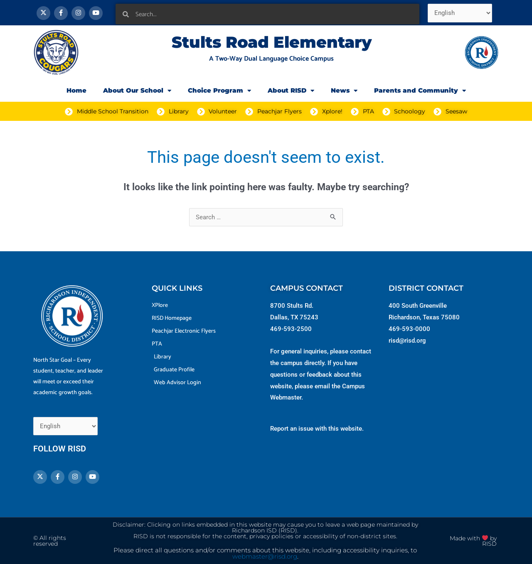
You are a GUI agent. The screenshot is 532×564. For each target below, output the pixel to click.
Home (76, 90)
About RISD (291, 90)
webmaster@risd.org (264, 556)
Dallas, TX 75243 (294, 317)
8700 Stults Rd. (291, 305)
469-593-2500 (291, 329)
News (344, 90)
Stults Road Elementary (272, 42)
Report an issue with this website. (317, 428)
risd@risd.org (407, 340)
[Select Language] (460, 13)
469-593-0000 (409, 329)
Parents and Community (420, 90)
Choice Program (219, 90)
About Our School (137, 90)
